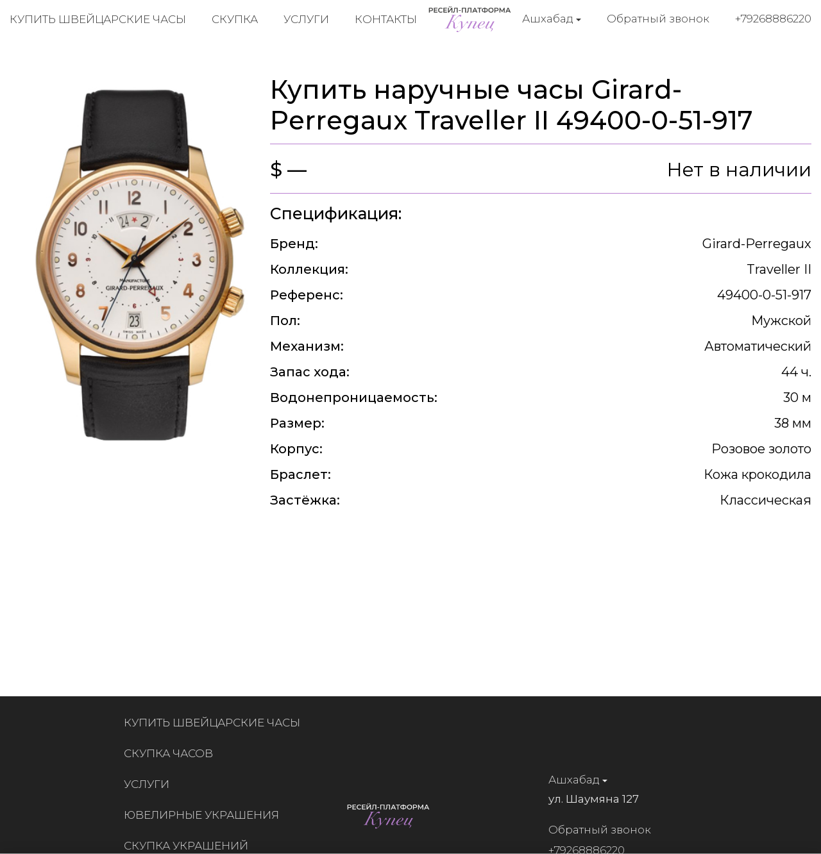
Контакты (386, 19)
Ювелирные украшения (206, 814)
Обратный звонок (658, 18)
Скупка (235, 19)
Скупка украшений (191, 845)
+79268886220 (773, 18)
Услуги (306, 19)
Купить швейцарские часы (98, 19)
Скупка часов (173, 753)
